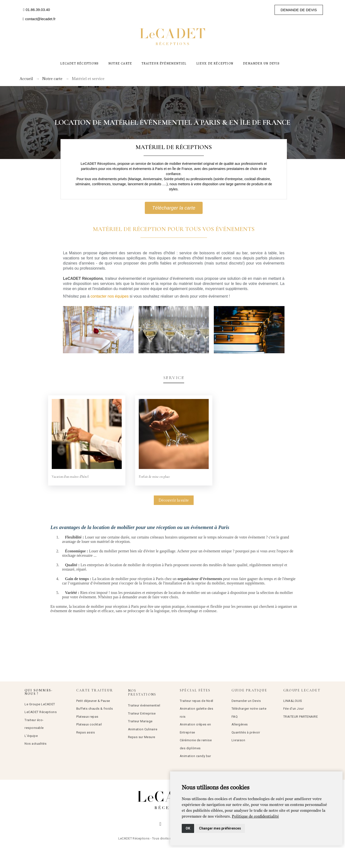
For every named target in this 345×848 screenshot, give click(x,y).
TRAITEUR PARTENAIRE (300, 716)
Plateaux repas (87, 716)
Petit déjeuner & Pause (93, 701)
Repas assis (85, 732)
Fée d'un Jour (293, 708)
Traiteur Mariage (140, 721)
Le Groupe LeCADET (40, 704)
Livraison (238, 740)
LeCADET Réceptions (41, 712)
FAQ (235, 716)
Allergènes (240, 724)
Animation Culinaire (142, 729)
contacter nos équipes (110, 296)
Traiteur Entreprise (142, 713)
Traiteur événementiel (144, 705)
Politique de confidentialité (255, 816)
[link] (255, 816)
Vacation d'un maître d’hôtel (70, 477)
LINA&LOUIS (292, 701)
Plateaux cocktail (89, 724)
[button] (36, 10)
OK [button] (188, 828)
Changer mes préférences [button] (220, 828)
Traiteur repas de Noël (196, 701)
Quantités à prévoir (246, 732)
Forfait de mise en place (154, 477)
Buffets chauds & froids (94, 708)
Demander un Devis (246, 701)
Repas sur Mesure (141, 737)
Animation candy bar (195, 756)
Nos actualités (35, 743)
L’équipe (31, 736)
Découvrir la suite (174, 500)
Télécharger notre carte (249, 708)
